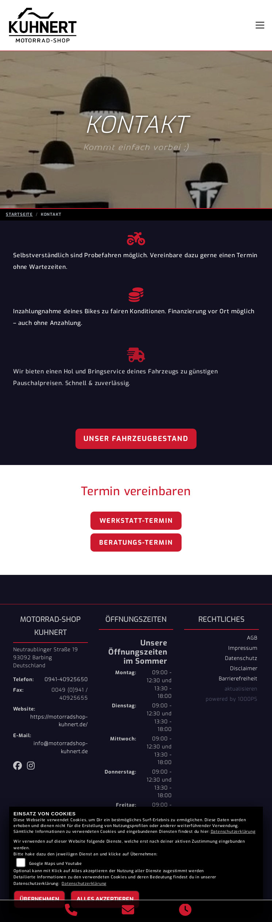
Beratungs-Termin (136, 542)
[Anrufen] (71, 911)
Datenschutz (241, 658)
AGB (252, 638)
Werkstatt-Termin (136, 520)
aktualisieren (241, 688)
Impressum (242, 648)
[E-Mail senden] (128, 911)
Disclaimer (243, 668)
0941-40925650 (66, 679)
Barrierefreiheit (238, 678)
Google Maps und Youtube (55, 863)
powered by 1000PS (231, 699)
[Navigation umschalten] (260, 25)
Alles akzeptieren (105, 899)
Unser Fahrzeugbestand (136, 438)
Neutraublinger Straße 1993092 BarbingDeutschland (45, 657)
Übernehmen (39, 899)
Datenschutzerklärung (233, 831)
